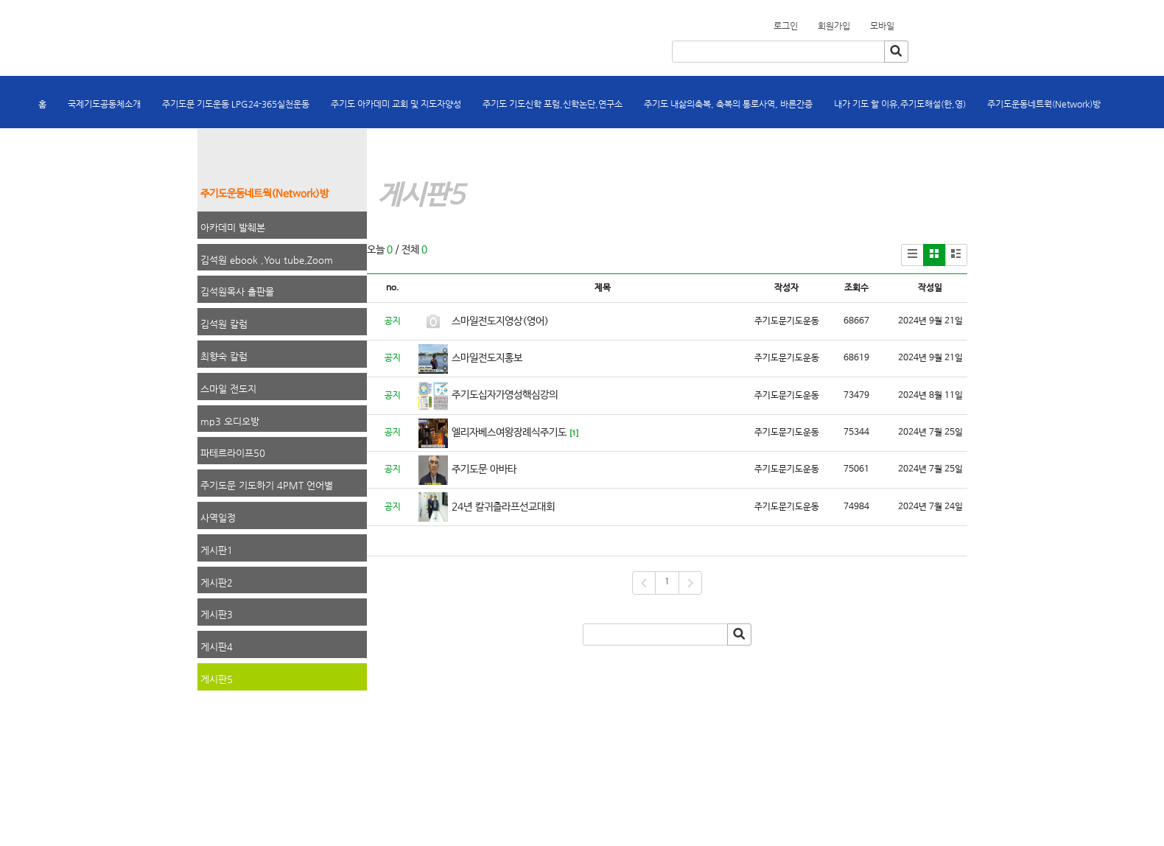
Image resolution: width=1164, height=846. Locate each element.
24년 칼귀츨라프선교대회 (503, 507)
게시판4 (216, 646)
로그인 (786, 26)
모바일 (882, 26)
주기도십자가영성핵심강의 (505, 395)
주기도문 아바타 (484, 469)
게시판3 (216, 614)
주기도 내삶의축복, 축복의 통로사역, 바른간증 (728, 104)
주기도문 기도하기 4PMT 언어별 (266, 485)
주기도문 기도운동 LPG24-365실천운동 (235, 104)
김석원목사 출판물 (237, 291)
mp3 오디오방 (229, 421)
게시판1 (216, 550)
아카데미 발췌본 (232, 227)
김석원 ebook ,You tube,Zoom (266, 259)
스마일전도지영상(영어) (500, 321)
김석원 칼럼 (224, 323)
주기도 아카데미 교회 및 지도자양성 (396, 104)
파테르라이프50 (232, 452)
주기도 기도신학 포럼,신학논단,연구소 (553, 104)
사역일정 (218, 517)
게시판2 (216, 582)
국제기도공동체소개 (104, 104)
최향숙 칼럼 (224, 356)
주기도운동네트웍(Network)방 (1044, 104)
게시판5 (216, 679)
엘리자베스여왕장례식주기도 (509, 432)
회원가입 (903, 21)
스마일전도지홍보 (487, 358)
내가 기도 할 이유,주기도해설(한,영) (900, 104)
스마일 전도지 (228, 388)
